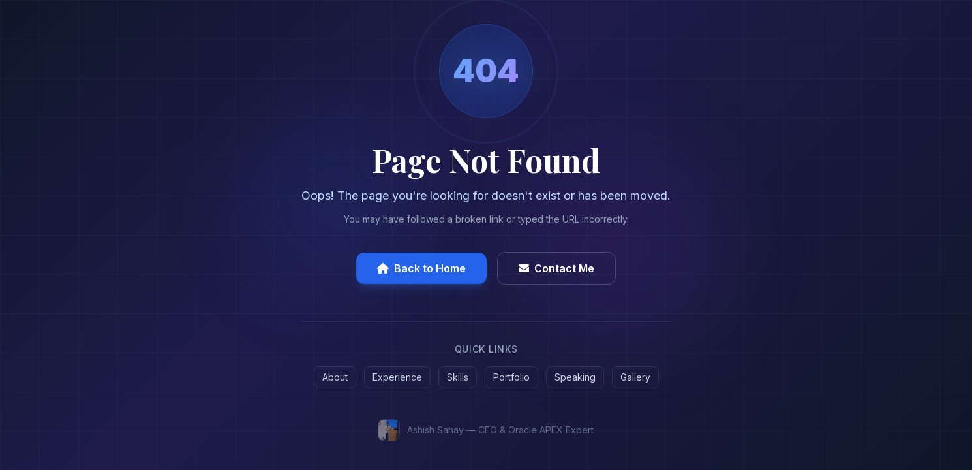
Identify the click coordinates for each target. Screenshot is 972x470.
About (335, 377)
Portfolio (511, 377)
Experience (397, 377)
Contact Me (556, 268)
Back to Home (421, 268)
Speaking (575, 377)
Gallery (635, 377)
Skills (457, 377)
